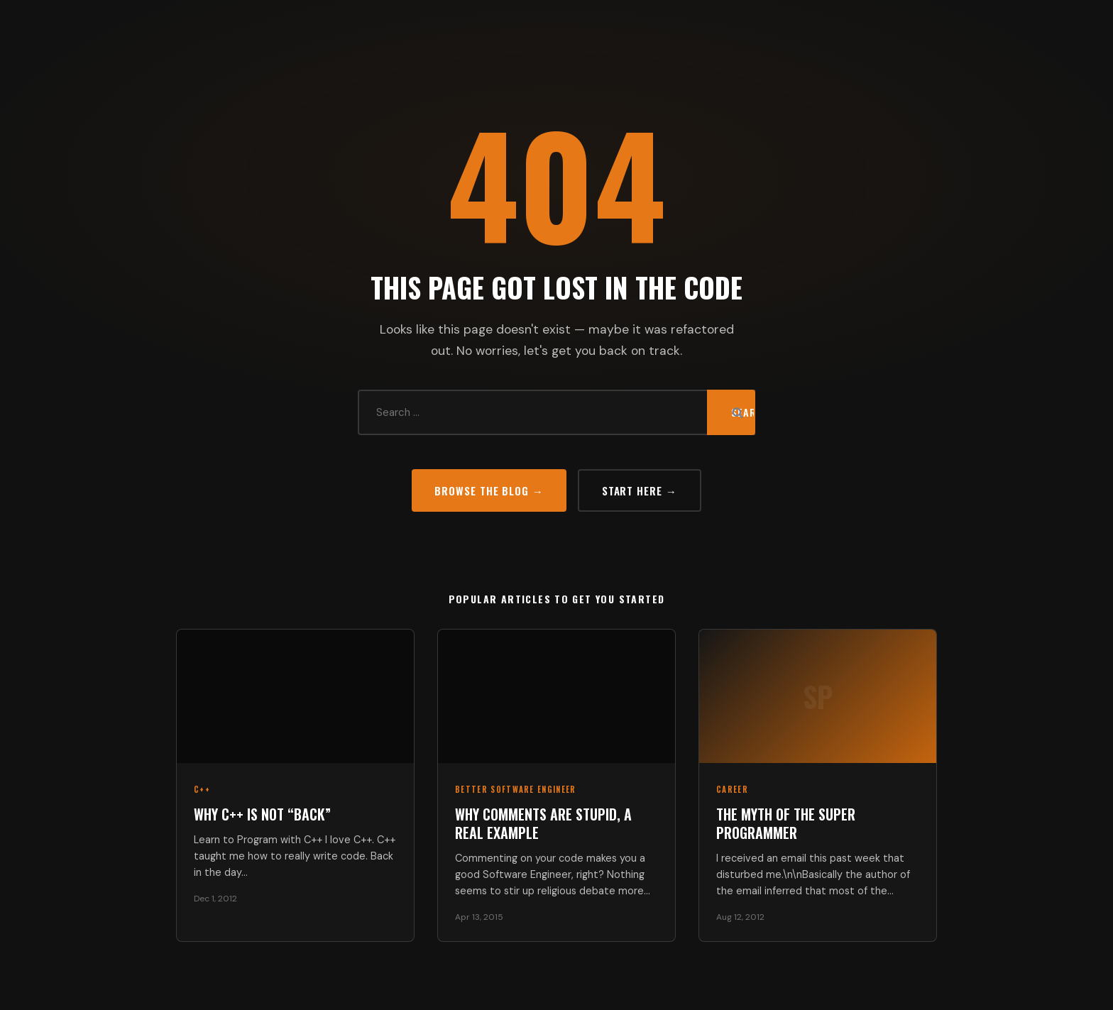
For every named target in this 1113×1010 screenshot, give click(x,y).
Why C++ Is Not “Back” (262, 814)
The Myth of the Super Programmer (785, 823)
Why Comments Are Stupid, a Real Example (543, 823)
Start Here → (639, 490)
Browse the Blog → (488, 490)
